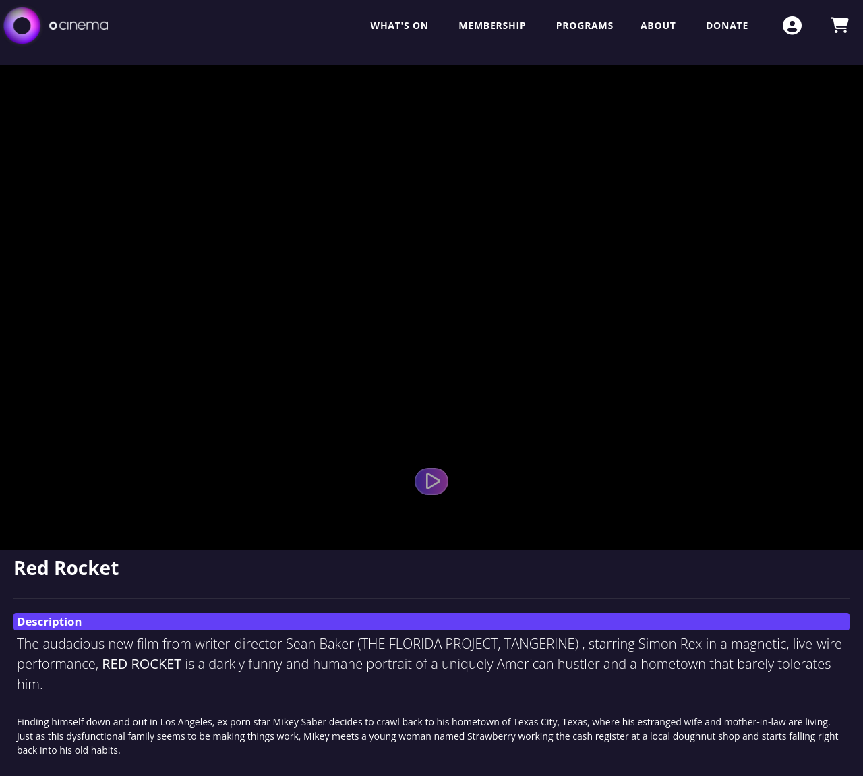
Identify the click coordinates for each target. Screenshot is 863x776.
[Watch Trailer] (431, 481)
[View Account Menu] (792, 25)
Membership (493, 25)
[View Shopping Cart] (839, 25)
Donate (727, 25)
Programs (585, 25)
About (660, 25)
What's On (401, 25)
